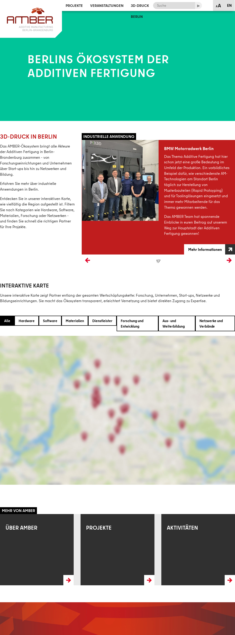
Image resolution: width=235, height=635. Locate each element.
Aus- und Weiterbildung (173, 323)
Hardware (27, 320)
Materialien (75, 320)
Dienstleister (102, 320)
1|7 (158, 260)
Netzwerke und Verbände (211, 323)
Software (50, 320)
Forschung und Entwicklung (132, 323)
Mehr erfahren (11, 516)
